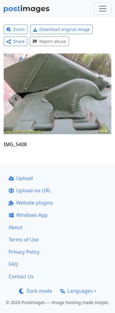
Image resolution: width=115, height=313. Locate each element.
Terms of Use (24, 239)
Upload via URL (30, 190)
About (15, 227)
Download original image (61, 29)
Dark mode (35, 291)
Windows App (28, 215)
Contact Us (21, 276)
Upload (21, 178)
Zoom (15, 29)
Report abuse (49, 41)
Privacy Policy (24, 251)
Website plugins (31, 202)
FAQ (13, 264)
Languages (76, 291)
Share (15, 41)
